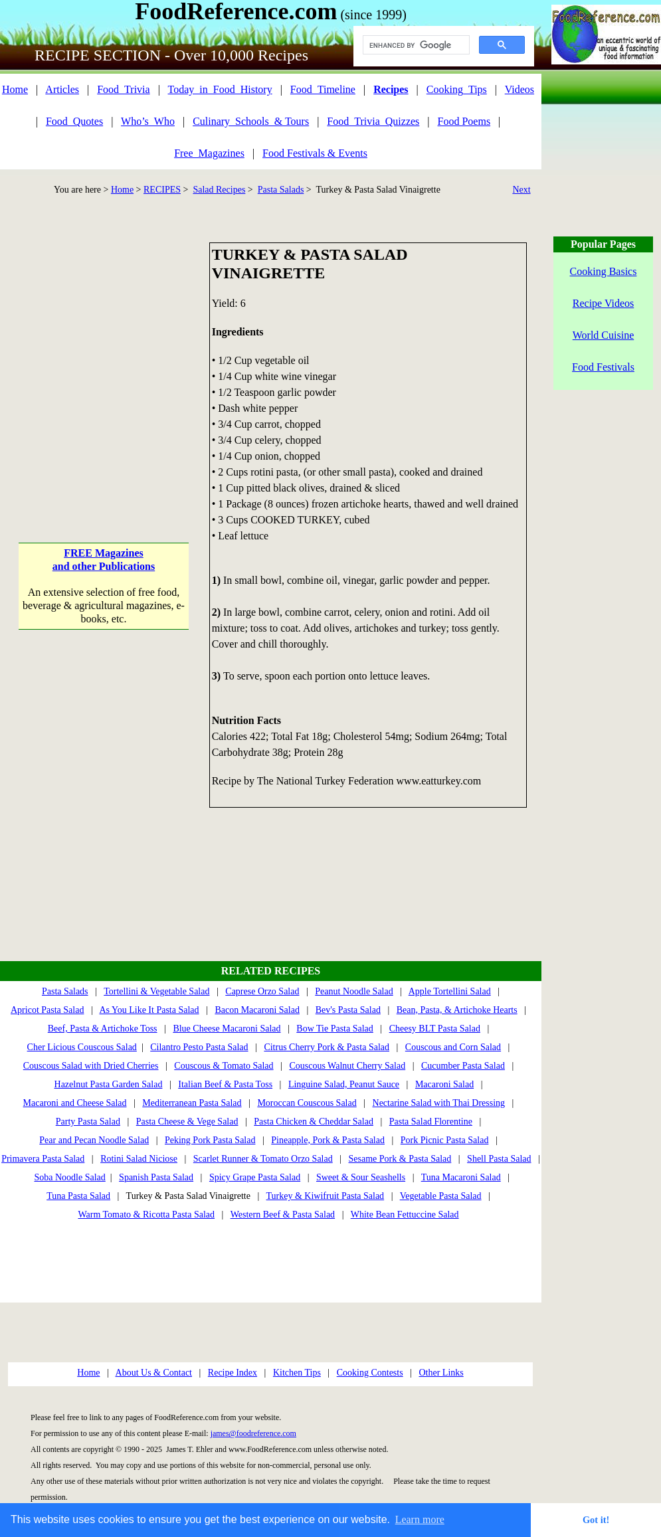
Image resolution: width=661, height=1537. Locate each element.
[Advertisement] (124, 367)
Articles (62, 89)
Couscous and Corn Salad (453, 1047)
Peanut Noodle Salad (354, 991)
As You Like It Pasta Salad (149, 1010)
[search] (414, 45)
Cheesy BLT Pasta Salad (434, 1029)
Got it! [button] (596, 1519)
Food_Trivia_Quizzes (373, 121)
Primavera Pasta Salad (42, 1159)
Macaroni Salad (444, 1084)
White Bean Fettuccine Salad (405, 1215)
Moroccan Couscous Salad (306, 1103)
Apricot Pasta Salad (47, 1010)
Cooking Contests (370, 1373)
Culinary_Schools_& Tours (251, 121)
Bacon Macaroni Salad (257, 1010)
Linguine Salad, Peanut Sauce (343, 1084)
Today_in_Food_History (220, 89)
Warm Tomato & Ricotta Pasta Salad (146, 1215)
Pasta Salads (281, 190)
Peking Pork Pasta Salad (210, 1140)
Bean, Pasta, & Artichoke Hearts (457, 1010)
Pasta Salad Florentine (430, 1122)
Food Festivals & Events (314, 153)
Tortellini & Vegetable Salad (156, 991)
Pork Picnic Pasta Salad (445, 1140)
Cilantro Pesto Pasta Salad (199, 1047)
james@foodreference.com (253, 1433)
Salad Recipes (219, 190)
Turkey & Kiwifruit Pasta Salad (325, 1196)
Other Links (441, 1373)
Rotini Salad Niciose (138, 1159)
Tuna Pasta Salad (78, 1196)
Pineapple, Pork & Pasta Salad (328, 1140)
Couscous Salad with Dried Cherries (91, 1066)
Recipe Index (232, 1373)
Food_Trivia (123, 89)
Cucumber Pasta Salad (463, 1066)
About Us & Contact (154, 1373)
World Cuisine (603, 335)
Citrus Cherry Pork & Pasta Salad (326, 1047)
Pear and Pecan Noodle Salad (94, 1140)
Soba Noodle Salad (69, 1177)
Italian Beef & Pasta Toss (225, 1084)
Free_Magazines (209, 153)
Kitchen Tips (297, 1373)
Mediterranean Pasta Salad (191, 1103)
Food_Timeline (322, 89)
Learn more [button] (419, 1519)
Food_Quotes (74, 121)
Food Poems (464, 121)
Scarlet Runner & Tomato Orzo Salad (263, 1159)
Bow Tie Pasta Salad (334, 1029)
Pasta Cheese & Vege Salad (187, 1122)
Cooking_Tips (456, 89)
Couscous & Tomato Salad (223, 1066)
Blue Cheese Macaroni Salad (226, 1029)
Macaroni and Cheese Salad (75, 1103)
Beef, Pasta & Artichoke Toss (102, 1029)
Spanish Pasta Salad (156, 1177)
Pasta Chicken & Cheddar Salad (313, 1122)
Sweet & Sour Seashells (360, 1177)
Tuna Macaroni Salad (461, 1177)
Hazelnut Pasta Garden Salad (108, 1084)
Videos (519, 89)
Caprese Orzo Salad (262, 991)
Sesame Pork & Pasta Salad (400, 1159)
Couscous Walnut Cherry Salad (347, 1066)
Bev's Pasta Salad (348, 1010)
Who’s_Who (148, 121)
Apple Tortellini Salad (450, 991)
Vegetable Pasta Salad (441, 1196)
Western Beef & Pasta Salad (283, 1215)
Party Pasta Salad (88, 1122)
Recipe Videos (603, 303)
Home (15, 89)
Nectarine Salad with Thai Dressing (439, 1103)
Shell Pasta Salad (499, 1159)
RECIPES (162, 190)
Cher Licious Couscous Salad (82, 1047)
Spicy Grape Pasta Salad (254, 1177)
